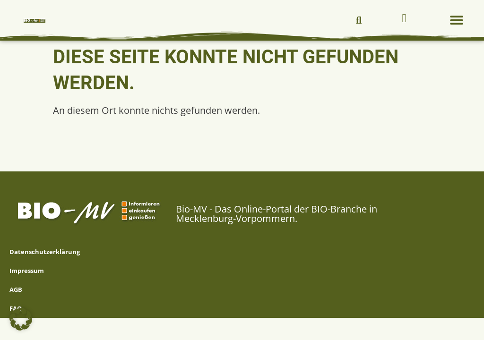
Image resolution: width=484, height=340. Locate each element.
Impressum (26, 270)
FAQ (15, 308)
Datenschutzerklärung (44, 251)
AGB (15, 289)
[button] (358, 20)
